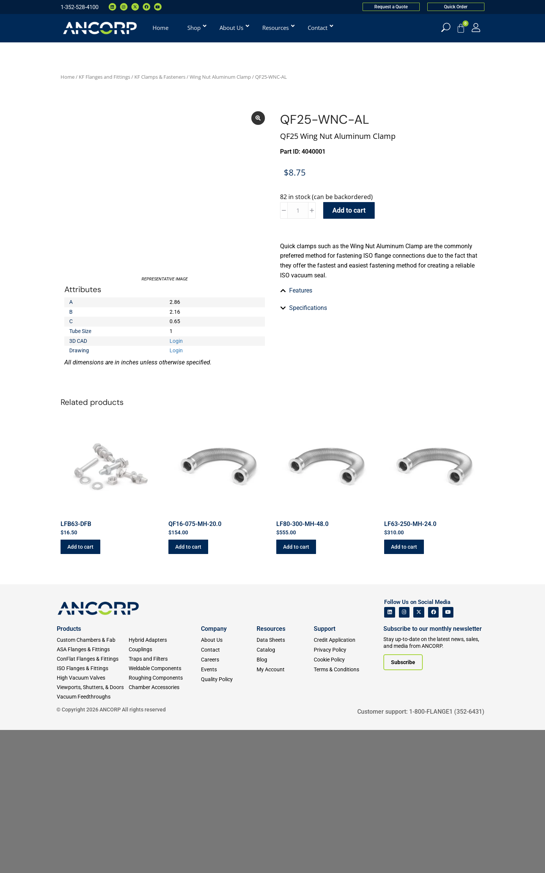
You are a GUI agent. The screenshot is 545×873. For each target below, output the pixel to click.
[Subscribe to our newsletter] (403, 805)
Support (324, 772)
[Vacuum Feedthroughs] (93, 840)
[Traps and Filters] (165, 802)
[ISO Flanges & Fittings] (93, 812)
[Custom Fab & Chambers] (93, 783)
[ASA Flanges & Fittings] (93, 793)
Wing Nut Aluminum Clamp (220, 76)
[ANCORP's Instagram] (404, 755)
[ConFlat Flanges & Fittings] (93, 802)
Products (69, 772)
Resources (271, 772)
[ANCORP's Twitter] (418, 755)
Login (176, 375)
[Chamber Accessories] (165, 831)
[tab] (380, 377)
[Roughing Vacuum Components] (165, 821)
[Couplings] (165, 793)
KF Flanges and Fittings (104, 76)
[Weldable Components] (165, 812)
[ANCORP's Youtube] (447, 755)
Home (68, 76)
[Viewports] (93, 831)
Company (214, 772)
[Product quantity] (298, 210)
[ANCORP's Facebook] (433, 755)
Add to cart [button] (80, 690)
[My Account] (476, 27)
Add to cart (349, 210)
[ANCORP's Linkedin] (389, 755)
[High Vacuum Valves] (93, 821)
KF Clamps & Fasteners (159, 76)
